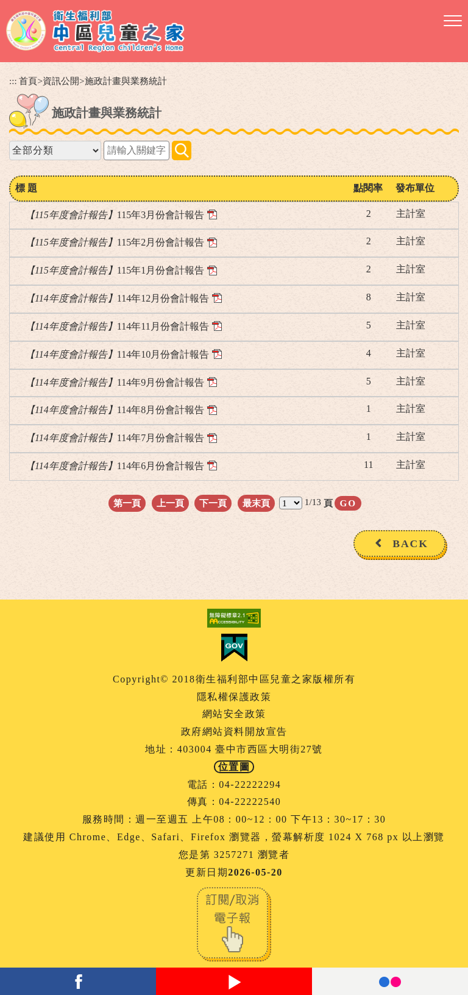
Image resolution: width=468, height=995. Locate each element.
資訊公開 (61, 81)
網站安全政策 (234, 714)
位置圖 (234, 767)
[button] (453, 21)
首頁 (28, 81)
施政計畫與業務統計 (126, 81)
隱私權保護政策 (234, 697)
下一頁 (213, 503)
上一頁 (170, 503)
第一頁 (127, 503)
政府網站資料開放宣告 (234, 731)
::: (13, 81)
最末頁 (256, 503)
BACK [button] (410, 543)
